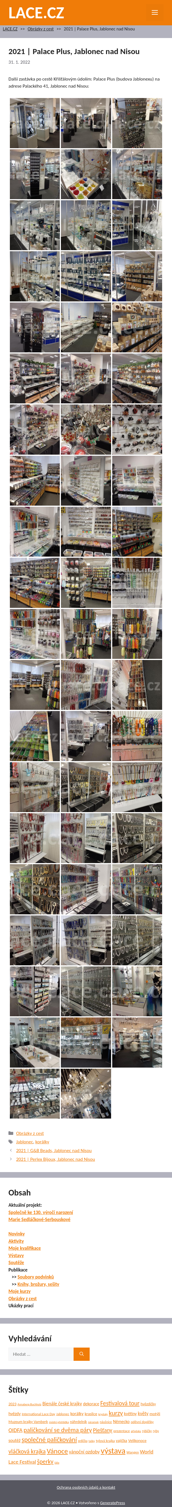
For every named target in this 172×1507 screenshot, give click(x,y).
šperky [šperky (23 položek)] (45, 1461)
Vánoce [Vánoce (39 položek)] (57, 1451)
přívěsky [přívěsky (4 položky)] (136, 1431)
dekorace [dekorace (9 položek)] (91, 1403)
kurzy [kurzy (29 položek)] (116, 1413)
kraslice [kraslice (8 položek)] (91, 1413)
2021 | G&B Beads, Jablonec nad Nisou (54, 1150)
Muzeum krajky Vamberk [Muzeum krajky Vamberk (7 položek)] (28, 1421)
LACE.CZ (36, 12)
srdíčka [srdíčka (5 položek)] (82, 1441)
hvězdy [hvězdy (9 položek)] (14, 1413)
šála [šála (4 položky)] (56, 1462)
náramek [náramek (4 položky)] (93, 1422)
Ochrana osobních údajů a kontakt (86, 1487)
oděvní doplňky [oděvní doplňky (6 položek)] (142, 1422)
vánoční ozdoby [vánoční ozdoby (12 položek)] (84, 1452)
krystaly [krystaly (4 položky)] (103, 1414)
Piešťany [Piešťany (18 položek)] (102, 1430)
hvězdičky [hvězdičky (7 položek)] (148, 1404)
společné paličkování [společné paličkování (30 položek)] (49, 1440)
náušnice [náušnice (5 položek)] (106, 1422)
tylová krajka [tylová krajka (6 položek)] (105, 1441)
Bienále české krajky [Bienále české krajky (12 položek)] (62, 1404)
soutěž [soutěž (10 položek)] (14, 1440)
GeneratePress (112, 1502)
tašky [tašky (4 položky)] (92, 1441)
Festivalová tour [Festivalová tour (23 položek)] (120, 1403)
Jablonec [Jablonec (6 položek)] (62, 1414)
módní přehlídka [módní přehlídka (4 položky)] (59, 1422)
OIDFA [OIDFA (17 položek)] (15, 1430)
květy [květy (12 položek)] (143, 1414)
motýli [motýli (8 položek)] (154, 1413)
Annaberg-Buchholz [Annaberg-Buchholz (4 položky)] (29, 1404)
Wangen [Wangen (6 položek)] (133, 1452)
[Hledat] (82, 1354)
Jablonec (24, 1142)
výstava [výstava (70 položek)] (113, 1451)
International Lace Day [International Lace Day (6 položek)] (38, 1414)
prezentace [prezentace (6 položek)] (121, 1431)
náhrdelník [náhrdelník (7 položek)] (78, 1421)
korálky (42, 1142)
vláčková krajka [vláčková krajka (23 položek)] (27, 1451)
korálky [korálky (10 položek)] (77, 1413)
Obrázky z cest (41, 29)
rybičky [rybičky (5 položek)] (147, 1431)
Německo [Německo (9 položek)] (121, 1421)
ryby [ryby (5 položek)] (156, 1431)
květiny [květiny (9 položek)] (130, 1413)
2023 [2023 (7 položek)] (12, 1404)
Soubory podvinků (35, 1277)
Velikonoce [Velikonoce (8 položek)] (137, 1440)
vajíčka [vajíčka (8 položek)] (121, 1440)
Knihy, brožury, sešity (38, 1284)
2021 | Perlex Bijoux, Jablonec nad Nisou (55, 1159)
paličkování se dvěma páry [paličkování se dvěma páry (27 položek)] (57, 1430)
